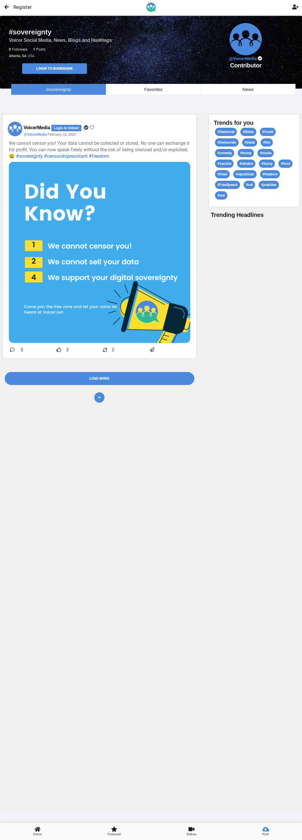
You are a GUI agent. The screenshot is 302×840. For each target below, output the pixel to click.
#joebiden (269, 185)
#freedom (99, 156)
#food (285, 164)
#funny (267, 164)
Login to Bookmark (54, 69)
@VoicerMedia (35, 134)
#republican (245, 174)
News (248, 89)
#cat (249, 185)
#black (249, 142)
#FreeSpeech (227, 185)
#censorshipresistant (66, 156)
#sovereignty (58, 89)
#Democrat (225, 132)
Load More (99, 378)
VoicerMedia (37, 127)
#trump (246, 153)
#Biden (248, 132)
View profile (254, 514)
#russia (265, 153)
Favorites (153, 89)
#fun (266, 142)
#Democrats (226, 142)
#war (221, 195)
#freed (222, 174)
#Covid (267, 132)
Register (20, 7)
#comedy (224, 153)
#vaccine (224, 164)
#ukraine (246, 164)
